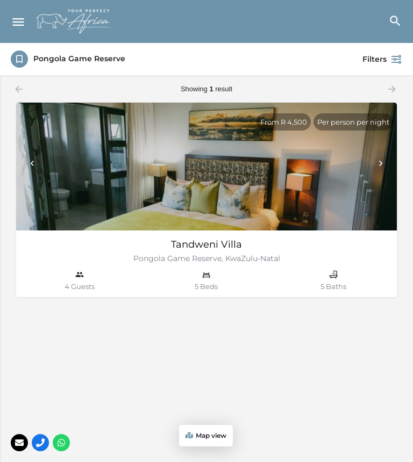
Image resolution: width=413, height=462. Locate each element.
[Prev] (32, 163)
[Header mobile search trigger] (394, 21)
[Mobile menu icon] (18, 21)
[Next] (381, 163)
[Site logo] (75, 21)
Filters (382, 59)
